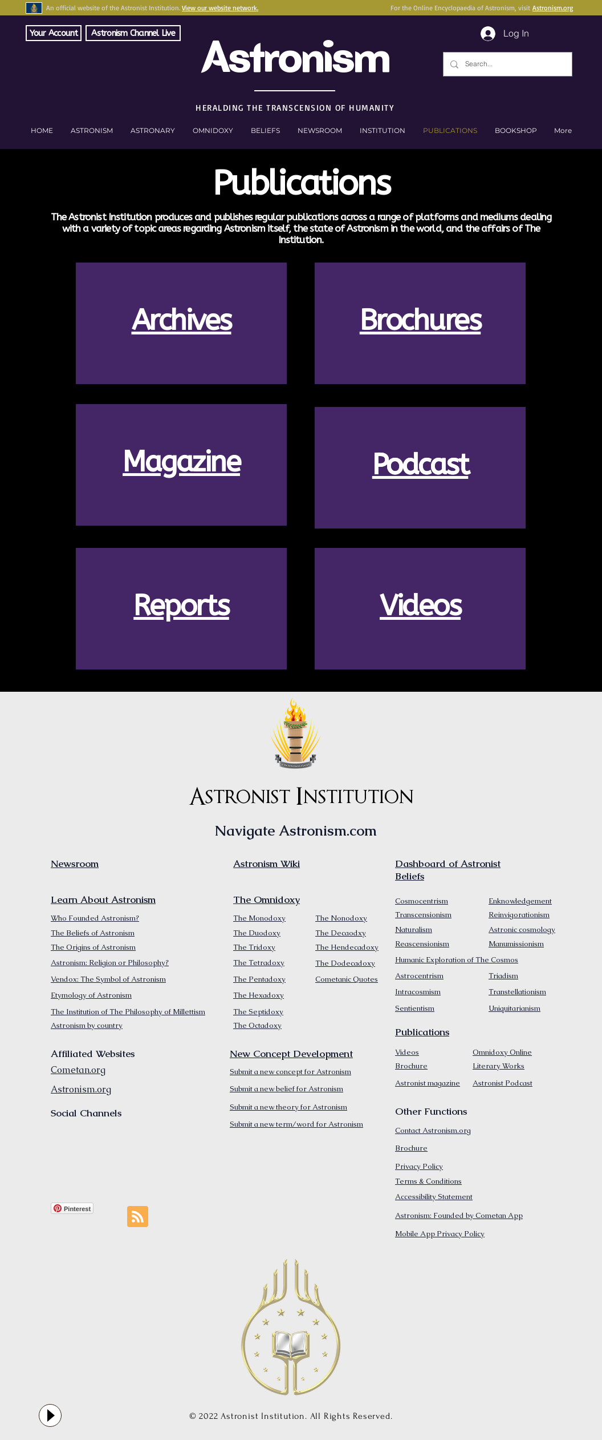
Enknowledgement (520, 901)
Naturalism (413, 929)
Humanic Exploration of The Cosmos (456, 960)
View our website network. (220, 7)
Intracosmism (418, 992)
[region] (181, 323)
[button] (516, 130)
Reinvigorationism (519, 914)
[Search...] (506, 64)
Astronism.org (552, 7)
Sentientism (414, 1008)
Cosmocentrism (421, 901)
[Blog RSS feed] (137, 1217)
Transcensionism (423, 914)
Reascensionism (422, 944)
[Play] (50, 1415)
